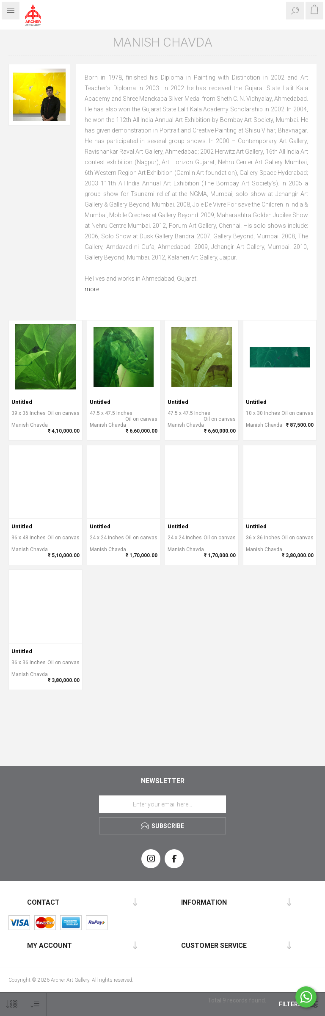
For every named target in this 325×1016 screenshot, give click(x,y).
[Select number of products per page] (11, 1004)
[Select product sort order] (35, 1004)
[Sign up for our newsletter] (162, 804)
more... (94, 289)
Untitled (21, 402)
